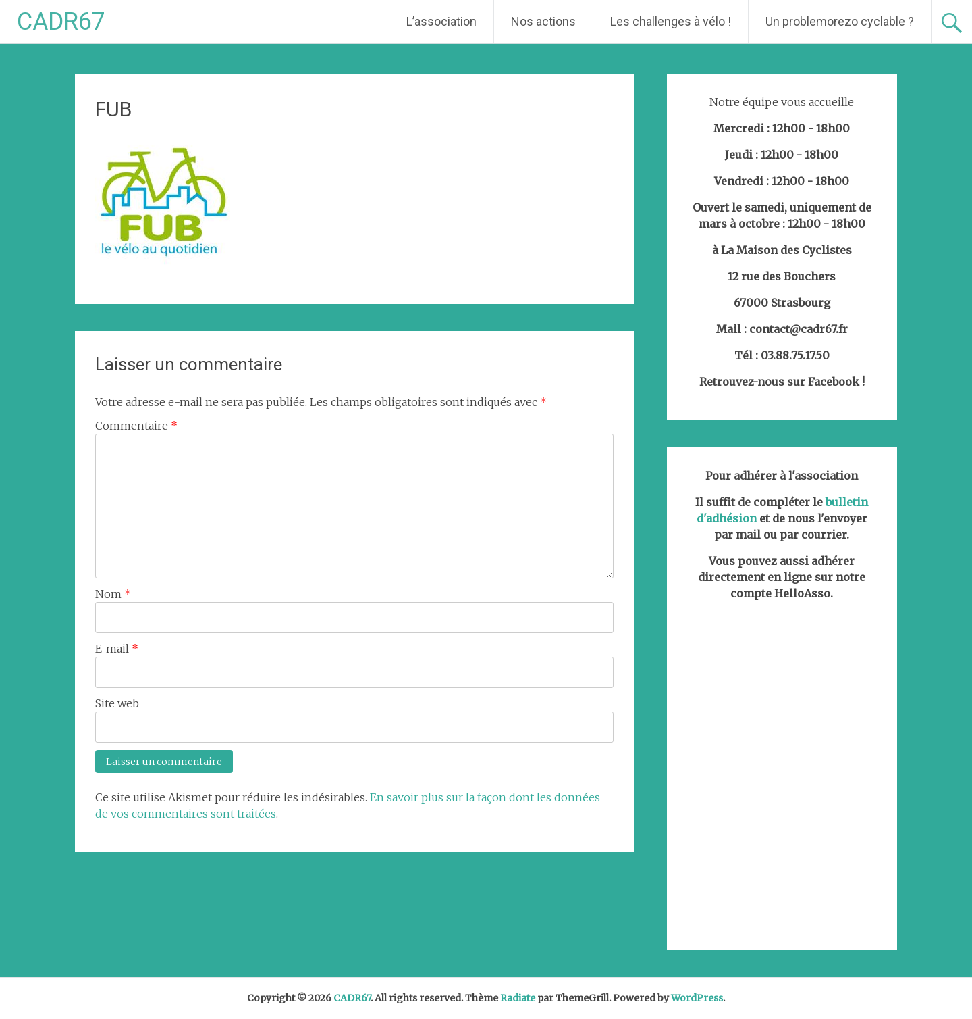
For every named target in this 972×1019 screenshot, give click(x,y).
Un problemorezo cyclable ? (839, 21)
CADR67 (61, 21)
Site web (117, 703)
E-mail (116, 648)
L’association (441, 21)
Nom (113, 594)
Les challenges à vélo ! (670, 21)
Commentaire (136, 425)
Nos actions (543, 21)
